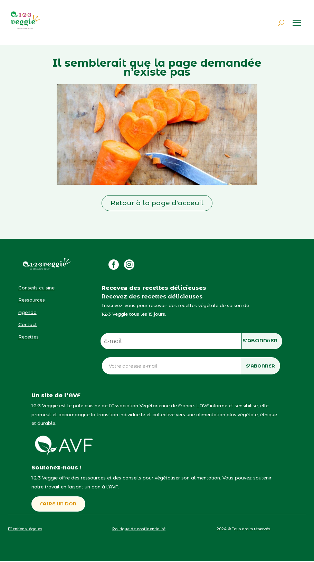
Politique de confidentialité (138, 529)
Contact (27, 324)
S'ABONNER (260, 366)
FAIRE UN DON (59, 504)
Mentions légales (25, 529)
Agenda (27, 312)
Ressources (31, 300)
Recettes (28, 337)
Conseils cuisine (36, 287)
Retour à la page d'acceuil (157, 203)
